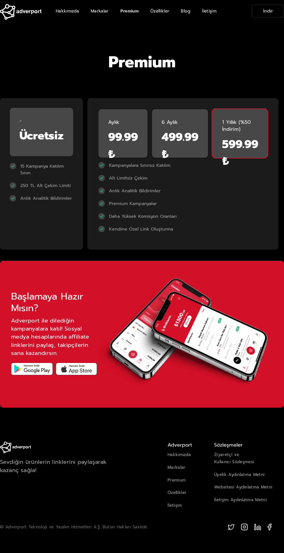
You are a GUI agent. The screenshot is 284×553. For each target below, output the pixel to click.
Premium (129, 11)
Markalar (100, 11)
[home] (21, 11)
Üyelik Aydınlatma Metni (239, 475)
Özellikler (159, 11)
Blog (185, 11)
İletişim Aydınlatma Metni (240, 500)
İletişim (209, 11)
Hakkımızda (67, 11)
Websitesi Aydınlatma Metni (243, 487)
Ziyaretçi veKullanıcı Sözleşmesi (234, 458)
